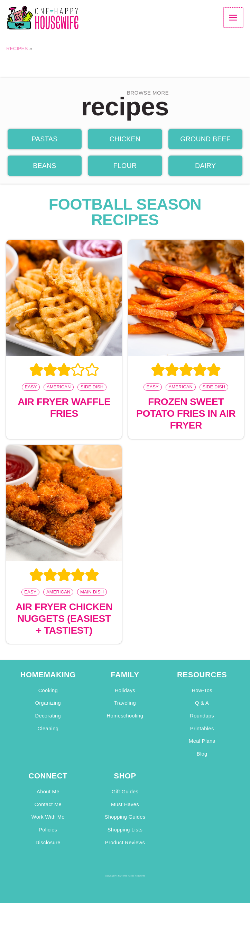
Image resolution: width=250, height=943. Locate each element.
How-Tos (202, 699)
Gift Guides (125, 800)
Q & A (202, 711)
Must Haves (125, 813)
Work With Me (48, 825)
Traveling (125, 711)
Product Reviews (125, 851)
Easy (31, 394)
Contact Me (48, 813)
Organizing (48, 711)
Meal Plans (202, 749)
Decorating (48, 724)
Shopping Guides (125, 825)
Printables (202, 737)
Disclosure (48, 851)
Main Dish (92, 599)
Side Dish (92, 394)
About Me (48, 800)
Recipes (17, 55)
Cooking (48, 699)
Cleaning (47, 737)
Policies (48, 838)
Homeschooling (125, 724)
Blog (202, 762)
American (59, 394)
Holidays (125, 699)
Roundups (202, 724)
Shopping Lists (125, 838)
